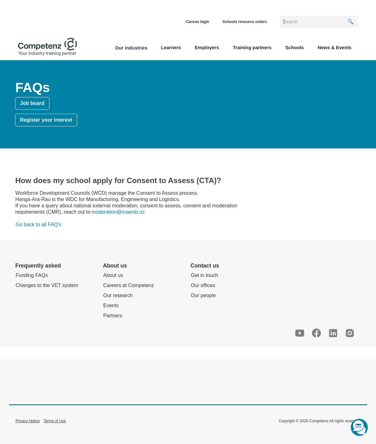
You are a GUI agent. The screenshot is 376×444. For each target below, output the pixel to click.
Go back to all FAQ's (38, 224)
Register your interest (46, 120)
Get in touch (204, 275)
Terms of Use (54, 421)
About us (113, 275)
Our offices (203, 285)
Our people (203, 295)
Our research (118, 295)
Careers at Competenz (128, 285)
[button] (171, 47)
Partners (112, 315)
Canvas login (197, 22)
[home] (47, 46)
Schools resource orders (245, 22)
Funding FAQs (32, 275)
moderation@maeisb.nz (118, 212)
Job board (32, 103)
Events (111, 305)
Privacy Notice (28, 421)
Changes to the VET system (47, 285)
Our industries (131, 47)
